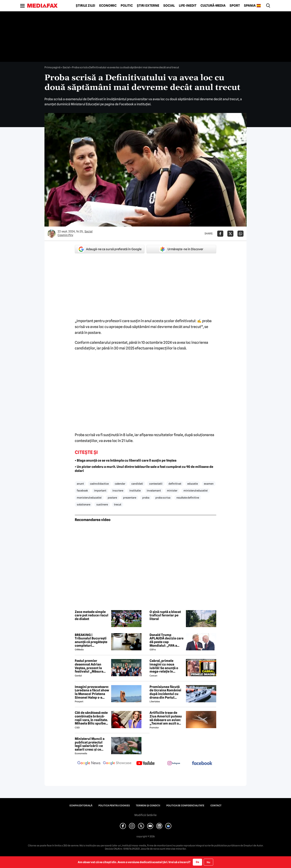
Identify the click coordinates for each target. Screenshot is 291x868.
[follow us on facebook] (202, 763)
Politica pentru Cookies (114, 805)
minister (172, 490)
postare (112, 497)
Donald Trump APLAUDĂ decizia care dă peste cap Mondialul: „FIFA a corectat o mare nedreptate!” (166, 640)
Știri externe (148, 5)
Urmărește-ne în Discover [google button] (181, 249)
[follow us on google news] (89, 763)
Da (197, 862)
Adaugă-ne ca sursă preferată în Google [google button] (109, 249)
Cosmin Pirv (65, 235)
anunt (80, 483)
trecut (117, 504)
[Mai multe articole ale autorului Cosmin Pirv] (51, 234)
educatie (192, 483)
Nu (208, 862)
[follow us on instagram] (174, 763)
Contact (215, 805)
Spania (250, 5)
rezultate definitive (187, 497)
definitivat (175, 483)
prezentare (129, 497)
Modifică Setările (145, 815)
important (100, 490)
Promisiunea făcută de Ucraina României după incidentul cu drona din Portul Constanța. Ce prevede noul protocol (166, 692)
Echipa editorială (81, 805)
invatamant (154, 490)
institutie (135, 490)
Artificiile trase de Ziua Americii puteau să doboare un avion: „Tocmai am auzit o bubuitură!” (166, 718)
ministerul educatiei (195, 490)
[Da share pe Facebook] (220, 234)
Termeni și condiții (148, 805)
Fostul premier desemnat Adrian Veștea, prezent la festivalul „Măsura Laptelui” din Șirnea (90, 666)
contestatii (155, 483)
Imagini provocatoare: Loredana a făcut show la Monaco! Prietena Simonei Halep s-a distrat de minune (92, 692)
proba (145, 497)
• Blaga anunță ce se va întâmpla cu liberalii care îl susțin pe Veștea (125, 460)
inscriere (117, 490)
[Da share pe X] (230, 234)
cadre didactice (99, 483)
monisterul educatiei (89, 497)
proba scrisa (162, 497)
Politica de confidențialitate (185, 805)
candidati (137, 483)
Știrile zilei (85, 5)
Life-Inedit (187, 5)
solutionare (83, 504)
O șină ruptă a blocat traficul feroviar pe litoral (165, 615)
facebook (82, 490)
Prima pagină (52, 67)
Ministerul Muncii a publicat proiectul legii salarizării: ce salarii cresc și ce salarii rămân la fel (89, 744)
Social (169, 5)
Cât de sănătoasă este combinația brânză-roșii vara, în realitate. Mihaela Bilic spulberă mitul (92, 718)
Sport (235, 5)
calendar (120, 483)
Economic (108, 5)
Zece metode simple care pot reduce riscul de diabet (91, 615)
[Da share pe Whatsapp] (240, 234)
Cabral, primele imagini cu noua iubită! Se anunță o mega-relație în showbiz (164, 666)
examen (209, 483)
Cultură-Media (213, 5)
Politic (127, 5)
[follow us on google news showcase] (117, 763)
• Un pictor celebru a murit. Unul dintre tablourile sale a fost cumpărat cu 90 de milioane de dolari (144, 469)
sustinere (102, 504)
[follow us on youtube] (145, 763)
